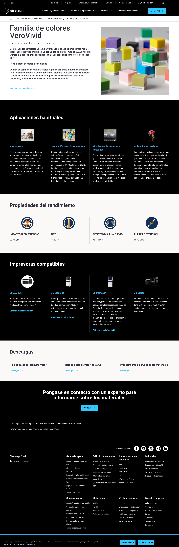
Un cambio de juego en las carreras (76, 508)
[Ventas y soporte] (131, 499)
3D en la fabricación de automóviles (101, 477)
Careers (109, 3)
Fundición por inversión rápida (78, 503)
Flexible (95, 507)
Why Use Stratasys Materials (29, 18)
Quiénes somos (125, 3)
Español (9, 3)
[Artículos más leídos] (105, 457)
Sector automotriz (152, 469)
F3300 (121, 465)
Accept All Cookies (146, 542)
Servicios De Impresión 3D (129, 11)
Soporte (68, 3)
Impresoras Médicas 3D (154, 465)
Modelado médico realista (102, 472)
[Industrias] (157, 457)
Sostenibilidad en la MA (75, 514)
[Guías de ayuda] (78, 457)
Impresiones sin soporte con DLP (77, 487)
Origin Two (123, 468)
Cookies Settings (128, 542)
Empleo (148, 514)
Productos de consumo (154, 476)
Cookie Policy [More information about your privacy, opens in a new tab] (31, 544)
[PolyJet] (80, 18)
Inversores (149, 525)
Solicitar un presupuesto (128, 511)
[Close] (175, 542)
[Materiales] (105, 499)
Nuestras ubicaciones (153, 511)
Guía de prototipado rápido (103, 469)
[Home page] (10, 18)
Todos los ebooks (73, 492)
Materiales (106, 11)
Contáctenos (150, 507)
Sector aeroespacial (152, 472)
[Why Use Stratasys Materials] (45, 18)
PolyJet (73, 18)
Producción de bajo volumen (103, 465)
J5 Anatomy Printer (126, 479)
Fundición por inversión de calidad (76, 463)
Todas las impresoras (127, 483)
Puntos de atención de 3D (76, 517)
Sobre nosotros (151, 503)
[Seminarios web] (78, 499)
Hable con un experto (127, 514)
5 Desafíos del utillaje (101, 461)
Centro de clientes (126, 518)
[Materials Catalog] (67, 18)
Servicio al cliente (125, 521)
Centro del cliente (146, 3)
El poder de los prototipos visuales (76, 469)
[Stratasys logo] (14, 11)
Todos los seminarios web (76, 528)
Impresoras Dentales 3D (154, 461)
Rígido (95, 503)
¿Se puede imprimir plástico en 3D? (104, 484)
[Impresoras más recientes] (131, 459)
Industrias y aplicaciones (53, 11)
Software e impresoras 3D (82, 11)
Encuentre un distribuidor (88, 3)
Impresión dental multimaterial (78, 475)
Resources (54, 3)
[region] (89, 542)
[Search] (163, 3)
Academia (149, 518)
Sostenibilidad (150, 521)
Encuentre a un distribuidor (129, 507)
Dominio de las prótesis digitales (75, 522)
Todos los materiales (101, 514)
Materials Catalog (56, 18)
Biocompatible (98, 511)
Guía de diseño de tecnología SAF (77, 480)
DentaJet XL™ (124, 476)
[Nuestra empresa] (157, 499)
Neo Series (123, 472)
